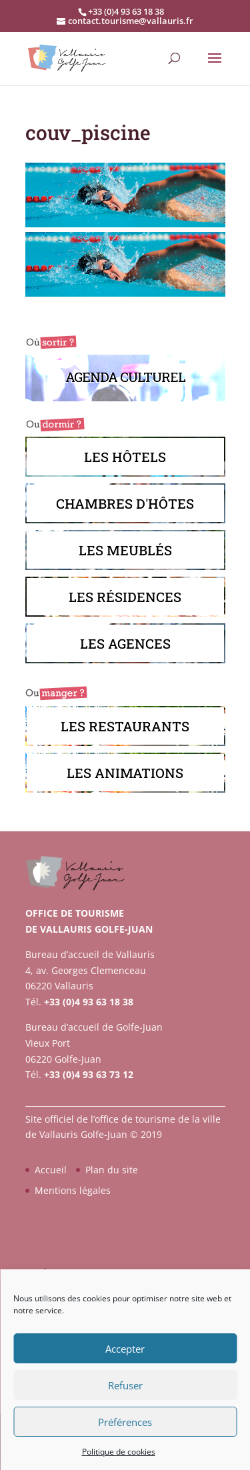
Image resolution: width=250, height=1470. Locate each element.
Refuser (125, 1385)
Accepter (125, 1348)
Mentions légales (73, 1190)
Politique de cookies (118, 1451)
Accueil (51, 1169)
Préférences (125, 1422)
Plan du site (111, 1169)
